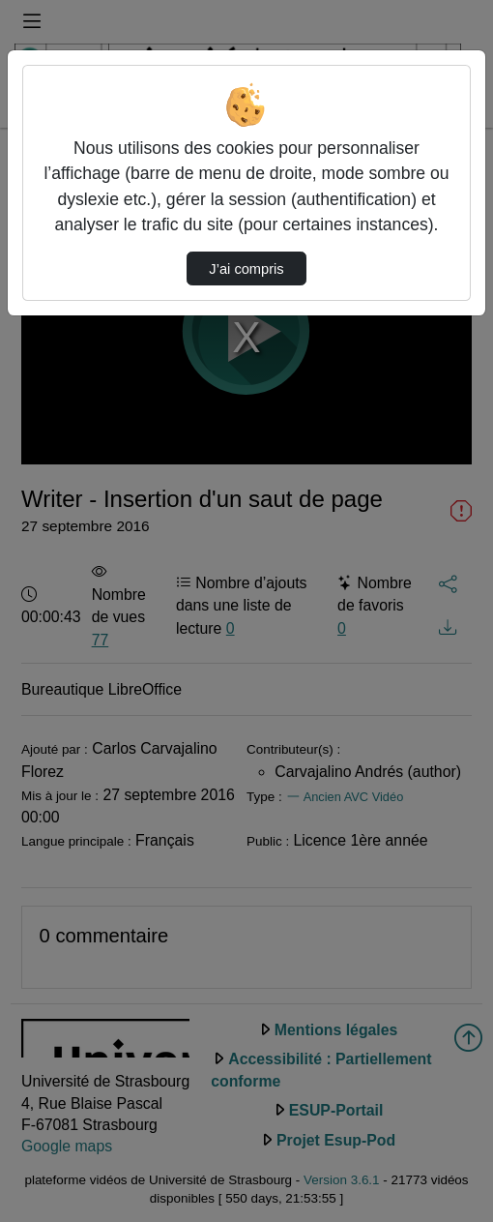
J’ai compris (246, 269)
